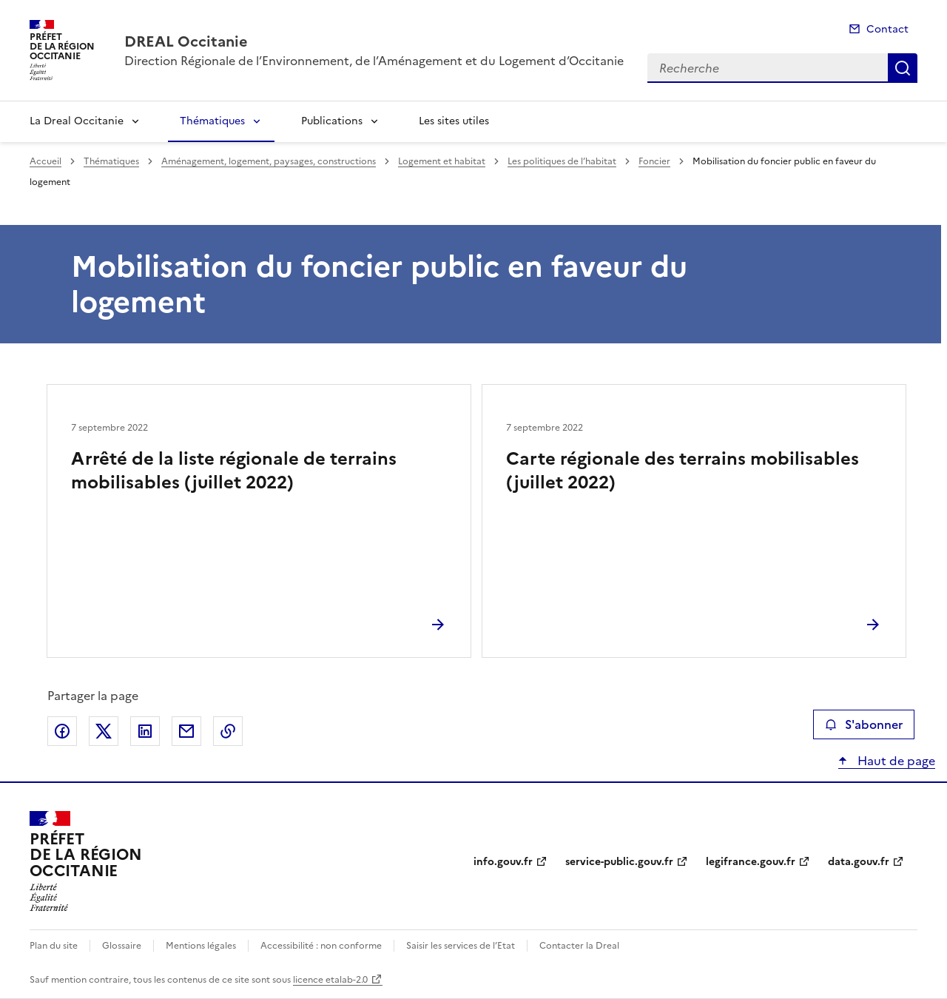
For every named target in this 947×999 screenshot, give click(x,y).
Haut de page (895, 761)
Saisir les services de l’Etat (460, 945)
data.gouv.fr (858, 862)
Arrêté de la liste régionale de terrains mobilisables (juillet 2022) (234, 470)
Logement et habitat (441, 161)
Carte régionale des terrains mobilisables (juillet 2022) (682, 470)
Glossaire (121, 945)
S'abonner (864, 724)
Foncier (654, 161)
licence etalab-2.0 (330, 979)
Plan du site (54, 945)
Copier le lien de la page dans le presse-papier (228, 731)
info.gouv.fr (503, 862)
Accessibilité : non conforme (321, 945)
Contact (887, 29)
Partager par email (186, 731)
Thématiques (212, 121)
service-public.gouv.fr (619, 862)
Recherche (902, 68)
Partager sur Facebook (62, 731)
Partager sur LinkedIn (145, 731)
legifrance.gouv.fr (750, 862)
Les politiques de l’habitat (562, 161)
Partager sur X (103, 731)
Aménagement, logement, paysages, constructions (268, 161)
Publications (332, 121)
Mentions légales (201, 945)
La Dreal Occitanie (77, 121)
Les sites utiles (454, 121)
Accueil (45, 161)
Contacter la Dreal (579, 945)
